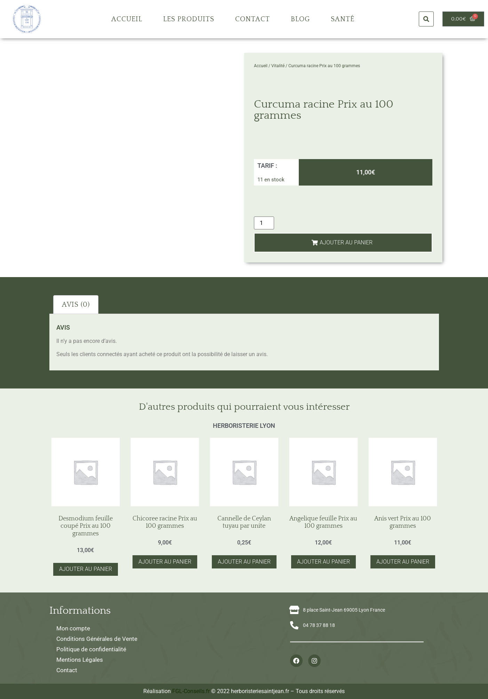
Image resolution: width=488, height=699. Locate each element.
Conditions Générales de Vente (96, 638)
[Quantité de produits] (264, 223)
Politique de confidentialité (91, 649)
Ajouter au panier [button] (85, 569)
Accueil (126, 19)
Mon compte (73, 628)
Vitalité (278, 65)
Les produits (188, 19)
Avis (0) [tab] (76, 304)
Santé (342, 19)
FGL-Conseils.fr (191, 691)
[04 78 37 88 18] (294, 625)
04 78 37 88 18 (319, 625)
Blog (300, 19)
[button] (426, 18)
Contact (252, 19)
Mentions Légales (79, 659)
